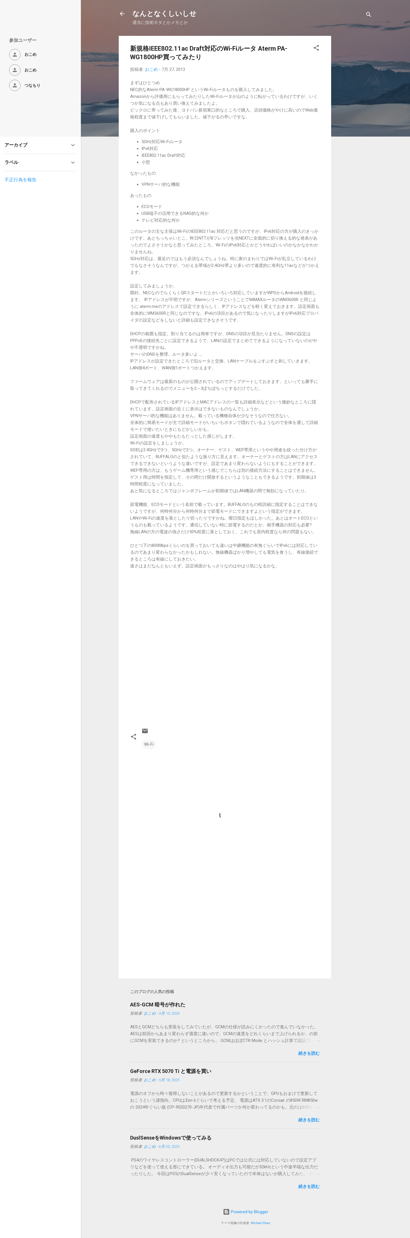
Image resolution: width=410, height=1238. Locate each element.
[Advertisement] (354, 121)
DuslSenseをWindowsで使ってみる (171, 1138)
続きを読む (309, 1053)
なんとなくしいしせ (164, 14)
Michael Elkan (260, 1223)
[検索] (368, 15)
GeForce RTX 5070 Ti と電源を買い (170, 1071)
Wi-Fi (148, 744)
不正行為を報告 (20, 179)
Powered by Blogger (245, 1211)
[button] (316, 48)
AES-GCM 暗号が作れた (157, 1005)
